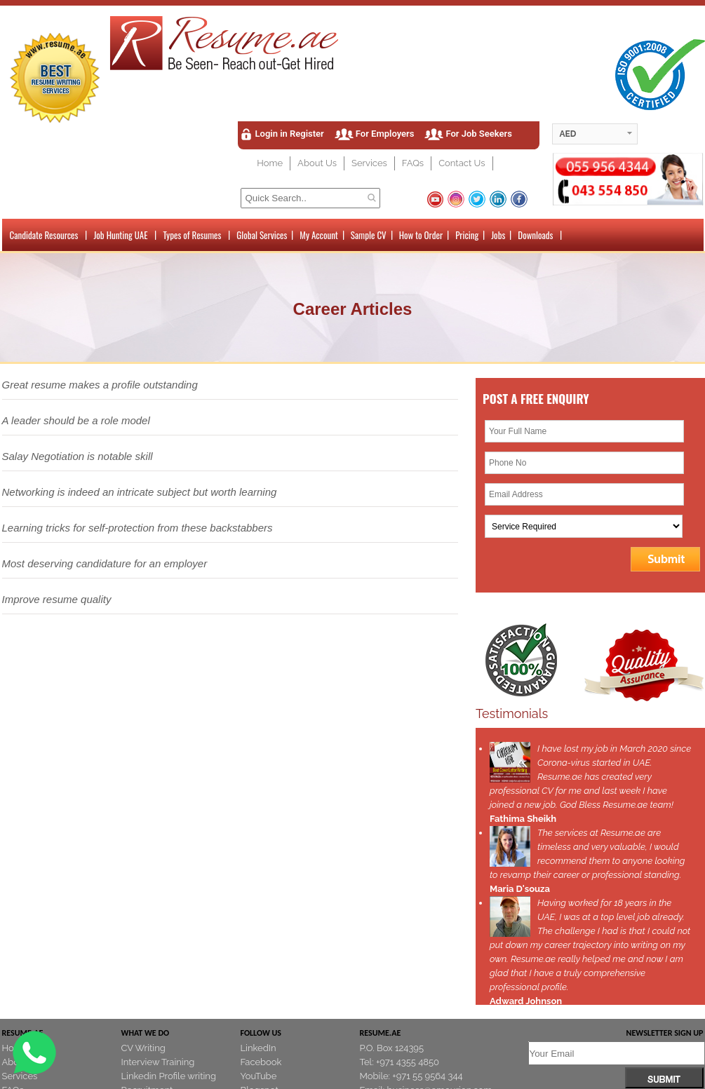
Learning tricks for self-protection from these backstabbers (137, 528)
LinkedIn (258, 1048)
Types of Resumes (192, 235)
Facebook (261, 1062)
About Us (317, 163)
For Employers (385, 133)
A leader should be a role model (76, 420)
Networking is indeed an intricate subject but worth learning (139, 492)
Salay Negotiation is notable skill (77, 456)
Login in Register (289, 133)
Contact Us (461, 163)
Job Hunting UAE (120, 235)
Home (270, 163)
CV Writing (143, 1048)
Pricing (466, 235)
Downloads (535, 235)
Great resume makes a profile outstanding (100, 385)
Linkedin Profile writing (168, 1076)
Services (369, 163)
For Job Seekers (478, 133)
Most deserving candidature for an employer (105, 563)
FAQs (413, 163)
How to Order (421, 235)
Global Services (261, 235)
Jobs (498, 235)
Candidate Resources (44, 235)
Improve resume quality (57, 599)
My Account (319, 235)
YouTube (259, 1076)
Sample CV (369, 235)
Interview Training (158, 1062)
